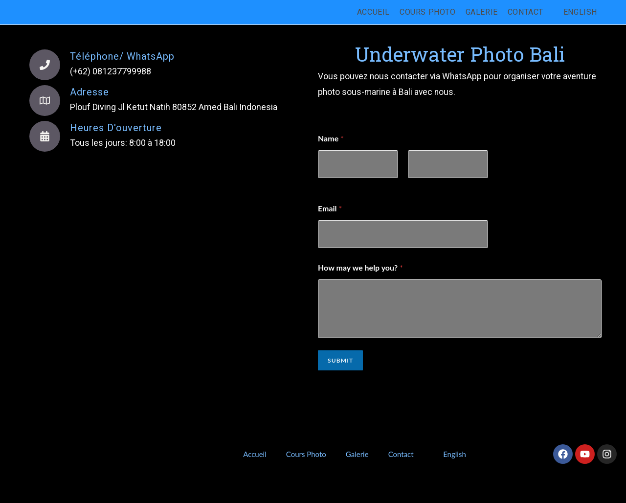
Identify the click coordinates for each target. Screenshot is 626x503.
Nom (415, 185)
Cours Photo (306, 454)
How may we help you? (360, 267)
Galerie (357, 454)
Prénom (329, 185)
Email (330, 208)
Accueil (255, 454)
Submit (340, 360)
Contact (401, 454)
